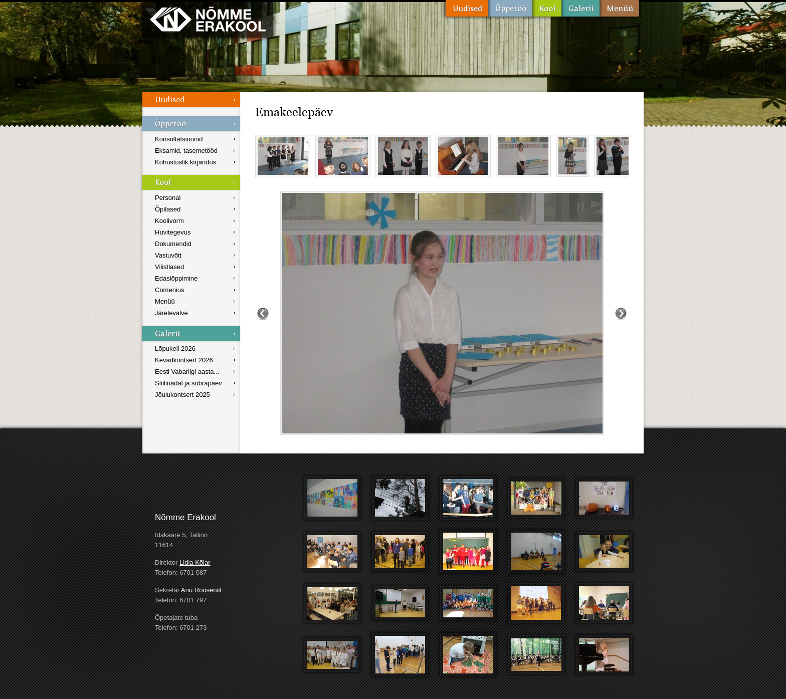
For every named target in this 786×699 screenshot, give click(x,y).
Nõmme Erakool (207, 19)
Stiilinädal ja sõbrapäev (188, 383)
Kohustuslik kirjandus (185, 162)
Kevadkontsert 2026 (184, 360)
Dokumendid (173, 244)
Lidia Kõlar (194, 562)
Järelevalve (171, 313)
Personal (167, 197)
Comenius (169, 290)
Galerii (580, 8)
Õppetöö (510, 8)
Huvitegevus (173, 232)
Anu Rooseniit (201, 590)
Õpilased (167, 209)
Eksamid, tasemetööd (186, 150)
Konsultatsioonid (179, 139)
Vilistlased (169, 267)
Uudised (467, 8)
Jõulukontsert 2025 (182, 394)
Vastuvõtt (168, 255)
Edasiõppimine (176, 278)
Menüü (619, 8)
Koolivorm (169, 220)
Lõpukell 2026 (175, 348)
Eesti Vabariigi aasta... (187, 371)
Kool (546, 8)
